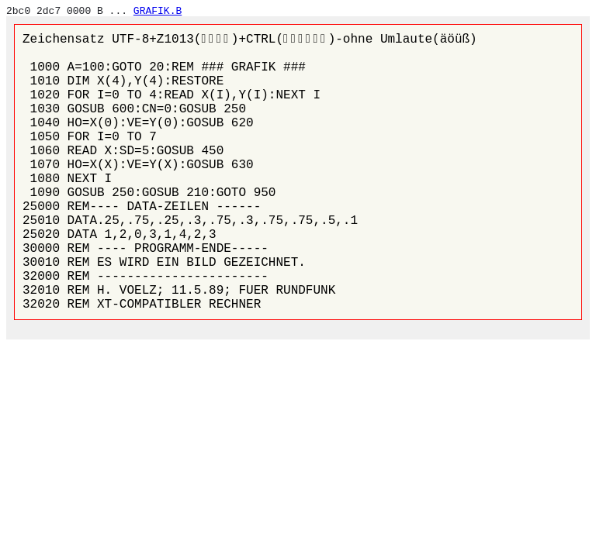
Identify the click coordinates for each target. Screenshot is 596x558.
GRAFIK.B (157, 11)
